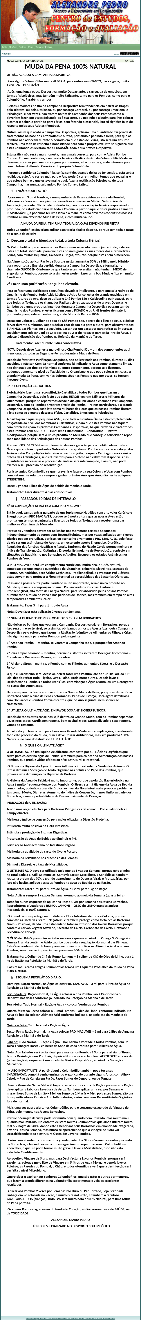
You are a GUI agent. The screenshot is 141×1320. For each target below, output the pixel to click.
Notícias (6, 54)
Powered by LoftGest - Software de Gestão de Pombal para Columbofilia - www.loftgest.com (70, 1318)
